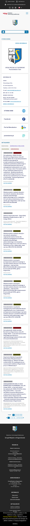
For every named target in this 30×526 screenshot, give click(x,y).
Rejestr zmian (15, 497)
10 (13, 415)
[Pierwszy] (6, 418)
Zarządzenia (15, 149)
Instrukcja (20, 1)
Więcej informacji (8, 103)
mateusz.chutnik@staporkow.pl (15, 459)
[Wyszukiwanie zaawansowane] (15, 32)
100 (21, 415)
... (15, 417)
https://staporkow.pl (15, 101)
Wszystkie (5, 145)
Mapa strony (10, 1)
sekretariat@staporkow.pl (14, 90)
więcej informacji (21, 43)
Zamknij (15, 524)
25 (16, 415)
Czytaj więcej (7, 183)
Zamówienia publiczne (17, 145)
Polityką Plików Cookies (10, 517)
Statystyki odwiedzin (15, 499)
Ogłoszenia (5, 149)
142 (21, 417)
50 (18, 415)
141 (18, 417)
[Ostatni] (23, 418)
